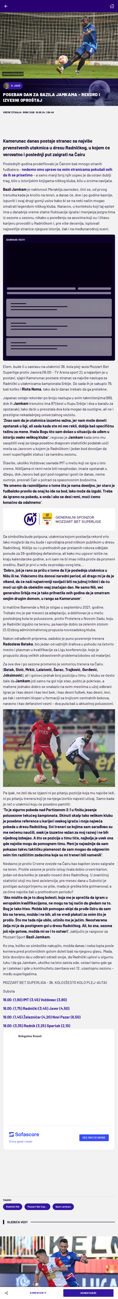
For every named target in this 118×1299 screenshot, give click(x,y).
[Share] (7, 1293)
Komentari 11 (38, 1292)
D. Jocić (12, 86)
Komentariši (88, 1292)
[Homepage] (112, 6)
